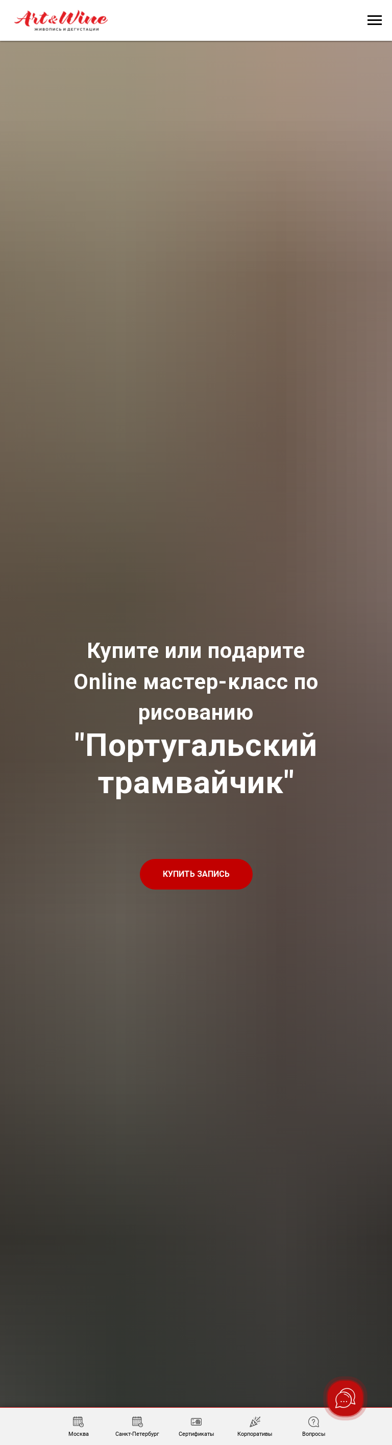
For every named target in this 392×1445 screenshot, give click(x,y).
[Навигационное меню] (375, 20)
